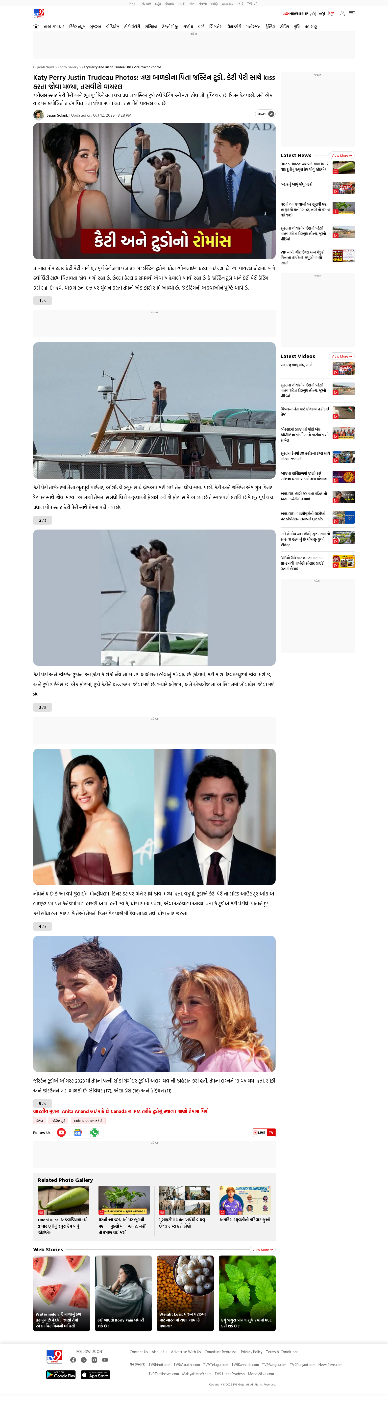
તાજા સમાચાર (54, 27)
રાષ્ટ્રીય (188, 27)
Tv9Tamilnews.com (163, 1374)
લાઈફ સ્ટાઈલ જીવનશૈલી (88, 1120)
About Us (159, 1352)
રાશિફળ (151, 27)
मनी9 (240, 3)
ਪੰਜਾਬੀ (203, 3)
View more (262, 1249)
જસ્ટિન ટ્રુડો (58, 1120)
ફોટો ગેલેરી (132, 27)
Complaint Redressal (221, 1352)
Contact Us (139, 1352)
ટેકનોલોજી (170, 27)
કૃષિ (297, 27)
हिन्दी (133, 3)
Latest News (296, 155)
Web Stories (48, 1249)
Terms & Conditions (282, 1352)
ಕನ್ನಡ (158, 3)
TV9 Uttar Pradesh (230, 1374)
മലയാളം (227, 3)
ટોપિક (284, 27)
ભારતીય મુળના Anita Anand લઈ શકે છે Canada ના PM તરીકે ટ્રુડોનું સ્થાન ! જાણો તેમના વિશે (121, 1111)
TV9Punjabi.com (302, 1364)
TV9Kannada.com (245, 1364)
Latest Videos (298, 356)
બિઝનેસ (215, 27)
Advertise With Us (186, 1352)
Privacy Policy (251, 1352)
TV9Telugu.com (215, 1364)
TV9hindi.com (159, 1364)
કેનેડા (39, 1120)
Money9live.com (261, 1374)
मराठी (182, 3)
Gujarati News (43, 66)
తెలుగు (169, 3)
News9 (146, 3)
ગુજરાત (95, 27)
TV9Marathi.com (186, 1364)
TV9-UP (252, 3)
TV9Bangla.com (274, 1364)
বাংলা (192, 3)
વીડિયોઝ (112, 27)
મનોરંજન (253, 27)
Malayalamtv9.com (196, 1374)
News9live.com (330, 1364)
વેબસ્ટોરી (234, 27)
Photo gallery (68, 66)
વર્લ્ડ (201, 27)
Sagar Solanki (58, 115)
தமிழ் (214, 3)
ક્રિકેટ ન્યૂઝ (77, 27)
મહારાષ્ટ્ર (311, 27)
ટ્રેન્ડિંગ (270, 27)
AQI (322, 14)
